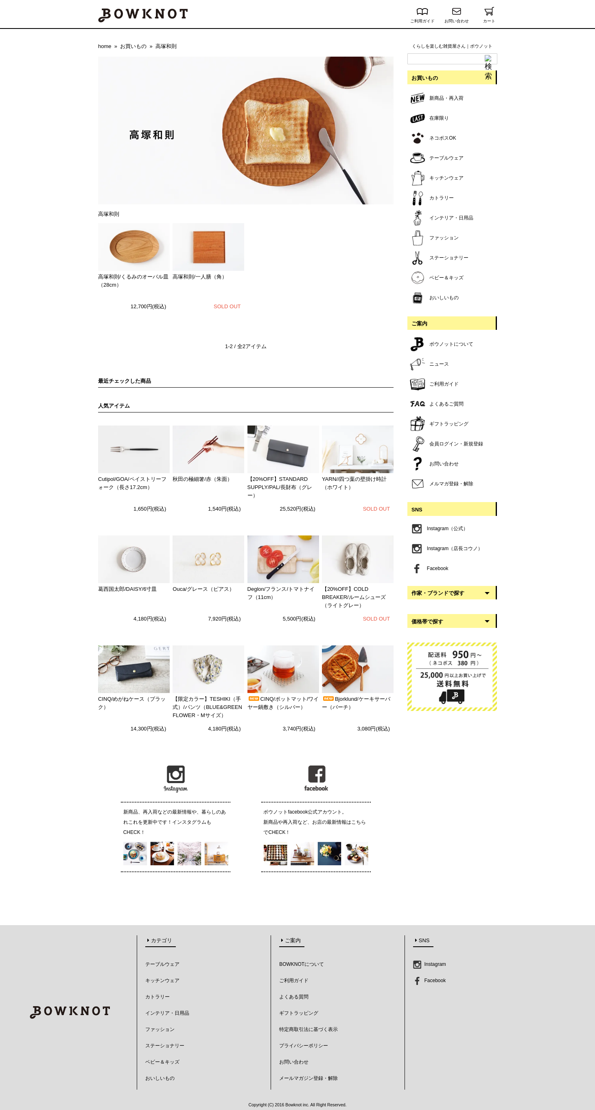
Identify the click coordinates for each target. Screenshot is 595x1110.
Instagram (429, 964)
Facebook (429, 980)
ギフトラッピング (298, 1013)
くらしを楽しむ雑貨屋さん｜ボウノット (452, 46)
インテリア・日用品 (167, 1013)
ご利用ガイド (422, 19)
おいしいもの (160, 1078)
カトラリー (157, 997)
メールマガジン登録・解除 (308, 1078)
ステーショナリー (164, 1046)
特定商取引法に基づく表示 (308, 1029)
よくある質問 (293, 997)
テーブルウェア (162, 964)
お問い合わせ (456, 19)
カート (489, 19)
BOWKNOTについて (301, 964)
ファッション (160, 1029)
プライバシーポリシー (303, 1046)
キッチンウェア (162, 980)
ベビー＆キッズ (162, 1062)
